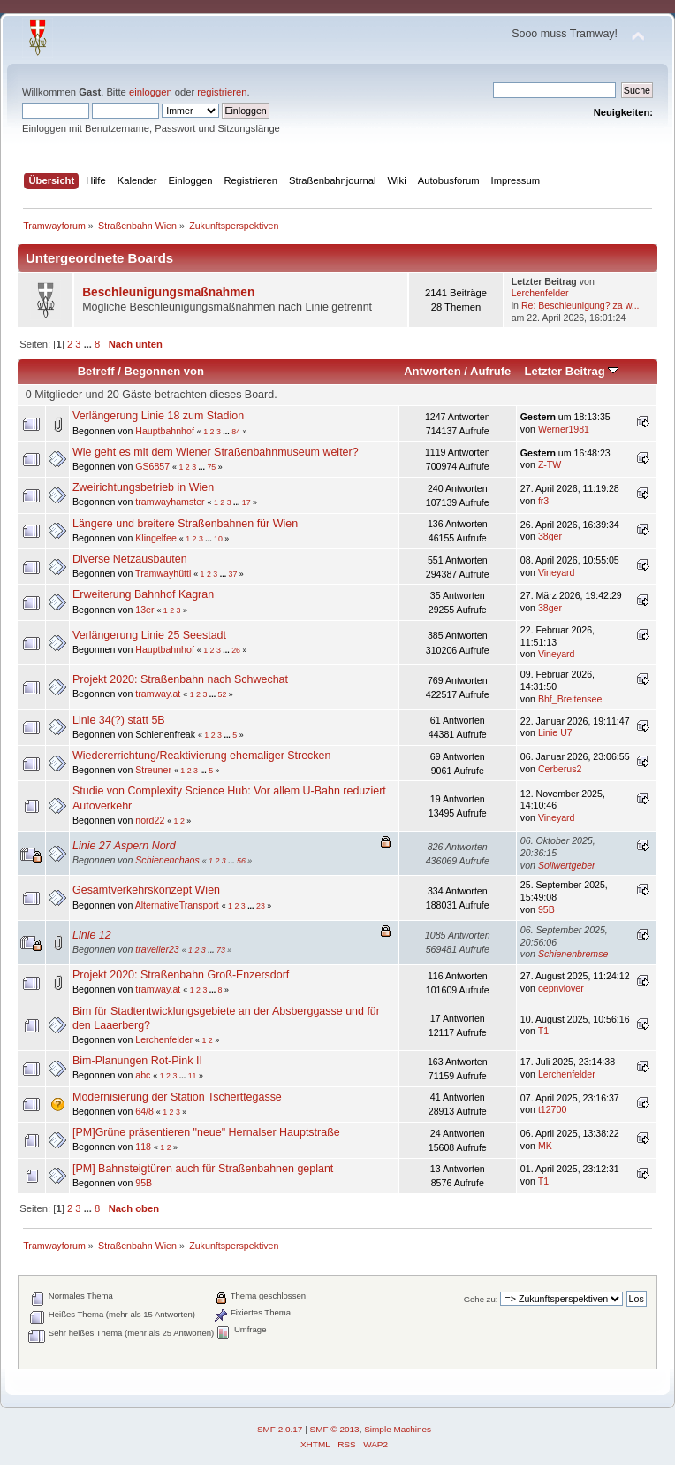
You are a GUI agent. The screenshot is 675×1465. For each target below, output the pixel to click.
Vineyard (556, 572)
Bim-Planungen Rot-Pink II (137, 1061)
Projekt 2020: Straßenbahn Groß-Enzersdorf (180, 975)
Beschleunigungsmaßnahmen (168, 292)
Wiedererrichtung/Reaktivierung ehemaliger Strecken (201, 755)
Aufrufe (490, 371)
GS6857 (152, 466)
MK (545, 1145)
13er (144, 609)
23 (260, 905)
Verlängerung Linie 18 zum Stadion (158, 416)
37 (233, 574)
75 (211, 467)
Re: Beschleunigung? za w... (580, 305)
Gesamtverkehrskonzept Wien (146, 890)
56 (241, 860)
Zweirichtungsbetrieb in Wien (143, 487)
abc (142, 1075)
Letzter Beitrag (571, 371)
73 (220, 950)
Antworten (432, 371)
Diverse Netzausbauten (129, 559)
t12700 (552, 1109)
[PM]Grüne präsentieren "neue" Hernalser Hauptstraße (206, 1132)
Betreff (96, 371)
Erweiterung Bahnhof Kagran (143, 594)
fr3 (543, 500)
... (89, 344)
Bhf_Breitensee (570, 699)
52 (222, 694)
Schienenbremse (573, 953)
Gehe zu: (481, 1299)
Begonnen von (165, 371)
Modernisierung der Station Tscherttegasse (177, 1097)
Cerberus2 (559, 768)
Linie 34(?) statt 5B (118, 720)
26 (235, 650)
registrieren (221, 92)
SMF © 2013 (335, 1429)
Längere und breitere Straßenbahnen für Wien (185, 524)
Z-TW (549, 464)
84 (235, 431)
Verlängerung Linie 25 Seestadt (149, 635)
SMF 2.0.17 (280, 1429)
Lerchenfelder (540, 293)
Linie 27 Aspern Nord (124, 846)
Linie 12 (91, 935)
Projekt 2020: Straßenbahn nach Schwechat (180, 679)
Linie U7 (555, 732)
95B (546, 909)
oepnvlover (561, 988)
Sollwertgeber (566, 865)
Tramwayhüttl (163, 573)
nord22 (149, 820)
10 (218, 538)
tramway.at (157, 693)
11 (192, 1075)
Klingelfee (156, 538)
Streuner (153, 769)
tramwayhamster (169, 501)
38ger (550, 536)
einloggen (150, 92)
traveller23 (156, 949)
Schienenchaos (167, 860)
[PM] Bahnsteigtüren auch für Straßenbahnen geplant (202, 1168)
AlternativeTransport (177, 905)
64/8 (144, 1111)
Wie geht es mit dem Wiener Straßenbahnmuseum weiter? (215, 452)
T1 (543, 1030)
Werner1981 (563, 429)
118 (143, 1146)
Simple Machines (397, 1429)
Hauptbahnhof (164, 431)
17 (246, 502)
